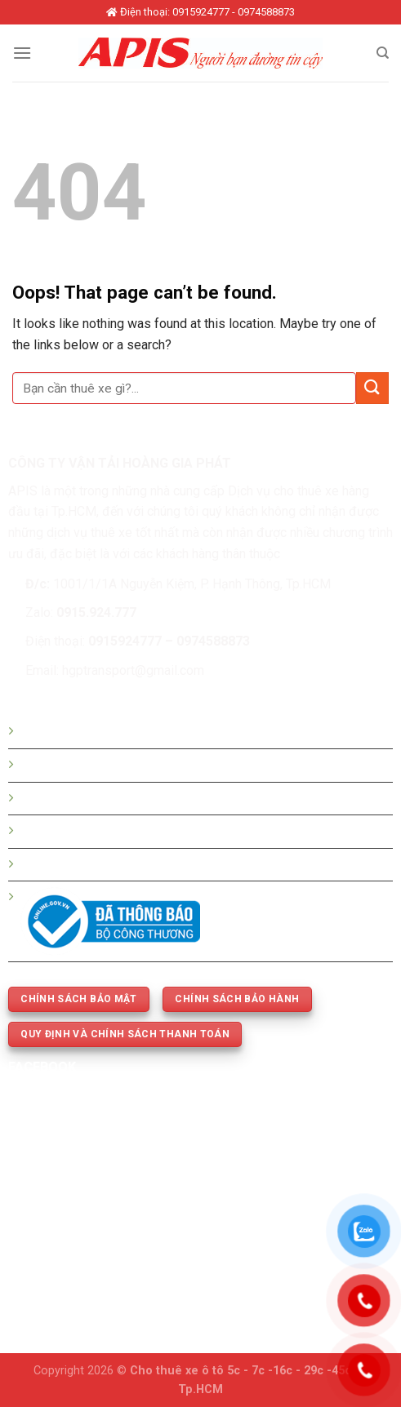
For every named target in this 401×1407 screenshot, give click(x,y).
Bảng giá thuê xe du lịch (87, 765)
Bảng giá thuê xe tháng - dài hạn (111, 798)
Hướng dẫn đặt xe (71, 731)
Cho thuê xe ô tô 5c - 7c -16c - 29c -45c (240, 1371)
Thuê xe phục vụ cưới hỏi (91, 864)
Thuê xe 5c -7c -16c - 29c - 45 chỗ (118, 831)
